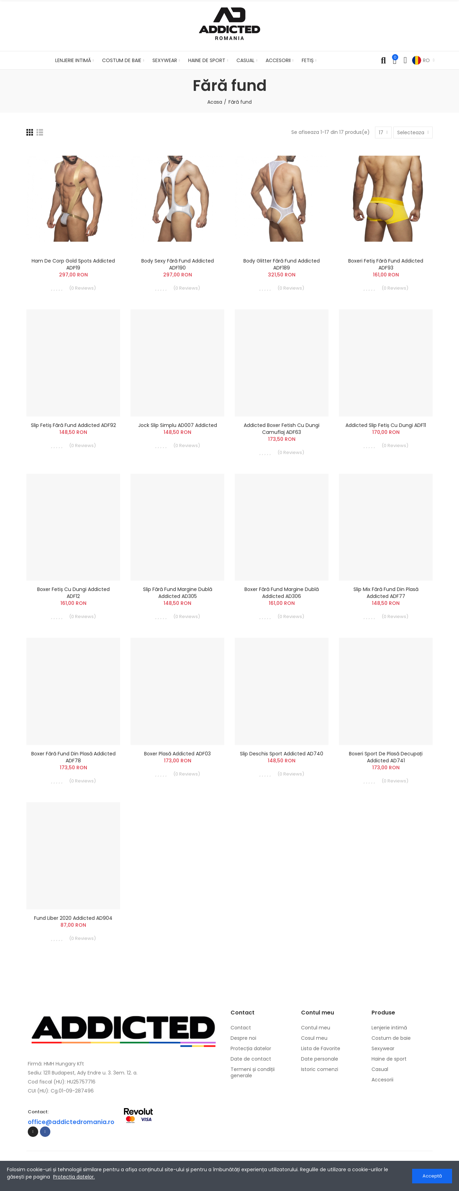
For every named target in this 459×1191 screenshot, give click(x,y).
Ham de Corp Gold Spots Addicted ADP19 (73, 264)
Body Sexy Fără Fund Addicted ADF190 (177, 264)
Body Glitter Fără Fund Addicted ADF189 (281, 264)
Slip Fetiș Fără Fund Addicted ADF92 (73, 425)
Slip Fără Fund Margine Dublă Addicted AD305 (177, 593)
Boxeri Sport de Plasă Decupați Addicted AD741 (386, 757)
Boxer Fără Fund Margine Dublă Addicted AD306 (281, 593)
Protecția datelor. (74, 1176)
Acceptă (432, 1176)
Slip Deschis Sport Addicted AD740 (281, 753)
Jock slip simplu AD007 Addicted (177, 425)
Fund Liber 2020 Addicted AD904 (73, 918)
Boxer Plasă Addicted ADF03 (177, 753)
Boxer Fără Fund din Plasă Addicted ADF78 (73, 757)
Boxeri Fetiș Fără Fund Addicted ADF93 (385, 264)
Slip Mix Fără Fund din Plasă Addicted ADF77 (385, 593)
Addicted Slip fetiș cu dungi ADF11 (385, 425)
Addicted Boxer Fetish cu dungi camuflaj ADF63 (281, 429)
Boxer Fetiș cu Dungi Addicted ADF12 (73, 593)
